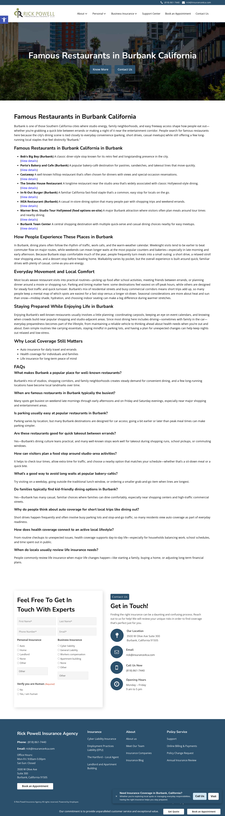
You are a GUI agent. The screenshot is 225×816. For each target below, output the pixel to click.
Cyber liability (67, 645)
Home (23, 650)
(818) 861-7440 (172, 2)
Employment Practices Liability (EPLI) (100, 748)
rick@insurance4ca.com (140, 655)
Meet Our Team (135, 746)
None (23, 658)
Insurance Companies (139, 753)
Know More (100, 69)
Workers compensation (72, 654)
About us (131, 739)
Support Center (151, 13)
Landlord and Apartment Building (102, 766)
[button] (4, 20)
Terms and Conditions (198, 802)
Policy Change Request (180, 753)
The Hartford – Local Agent (103, 757)
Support (172, 739)
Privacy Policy (173, 802)
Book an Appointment (178, 13)
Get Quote (173, 811)
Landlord (25, 654)
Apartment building (70, 658)
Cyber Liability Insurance (101, 739)
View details (29, 161)
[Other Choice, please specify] (32, 671)
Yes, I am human (29, 693)
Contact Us (202, 13)
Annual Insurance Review (181, 760)
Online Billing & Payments (182, 746)
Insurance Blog (135, 760)
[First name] (36, 621)
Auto (22, 645)
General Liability (69, 650)
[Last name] (77, 621)
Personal (99, 13)
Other (23, 662)
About (82, 13)
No (21, 689)
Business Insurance (124, 13)
